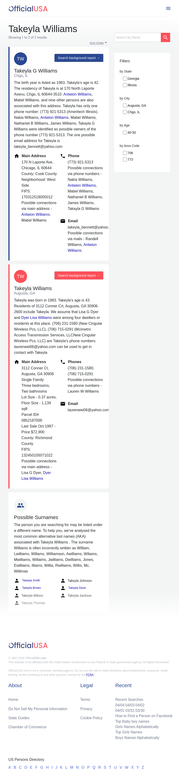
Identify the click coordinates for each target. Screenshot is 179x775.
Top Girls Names (127, 732)
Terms (85, 698)
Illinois (132, 85)
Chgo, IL (134, 112)
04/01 (118, 710)
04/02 (139, 704)
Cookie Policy (91, 717)
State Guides (19, 717)
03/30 (139, 710)
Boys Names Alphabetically (136, 737)
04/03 (129, 704)
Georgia (133, 78)
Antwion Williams (77, 94)
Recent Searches (128, 698)
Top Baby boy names (131, 721)
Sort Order (97, 43)
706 (130, 153)
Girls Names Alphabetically (136, 726)
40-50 (132, 132)
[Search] (137, 37)
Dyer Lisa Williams (36, 318)
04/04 (118, 704)
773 (130, 159)
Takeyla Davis (73, 588)
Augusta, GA (137, 105)
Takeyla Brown (27, 588)
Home (13, 698)
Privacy (86, 708)
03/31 (129, 710)
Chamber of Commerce (27, 726)
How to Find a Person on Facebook (143, 715)
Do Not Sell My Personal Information (38, 708)
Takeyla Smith (27, 580)
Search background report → (79, 58)
